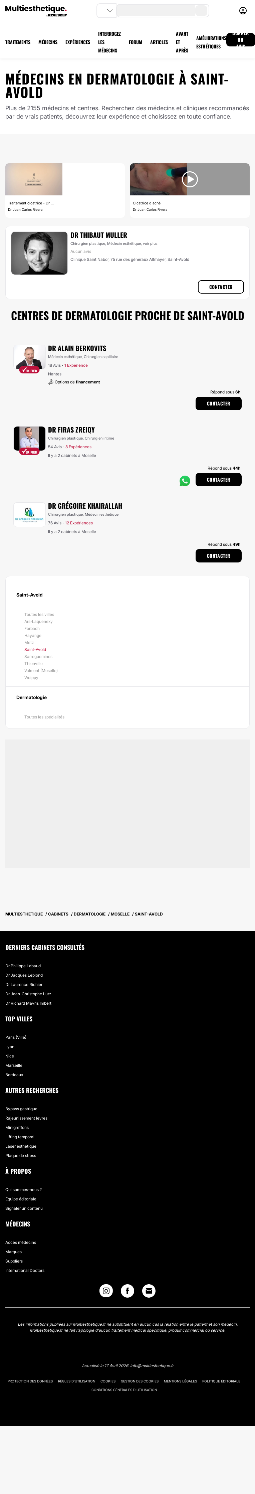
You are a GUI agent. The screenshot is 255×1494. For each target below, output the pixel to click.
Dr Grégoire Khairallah (85, 506)
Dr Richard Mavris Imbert (28, 1003)
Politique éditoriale (221, 1381)
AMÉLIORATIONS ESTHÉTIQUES (211, 42)
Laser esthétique (20, 1146)
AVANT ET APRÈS (182, 42)
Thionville (33, 663)
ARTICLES (159, 41)
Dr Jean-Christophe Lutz (28, 993)
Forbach (32, 628)
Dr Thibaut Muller (98, 235)
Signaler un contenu (24, 1208)
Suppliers (14, 1261)
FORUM (135, 41)
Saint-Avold (35, 649)
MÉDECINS (47, 41)
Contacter (221, 286)
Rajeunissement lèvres (26, 1118)
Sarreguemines (38, 656)
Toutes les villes (39, 614)
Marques (13, 1251)
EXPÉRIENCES (77, 41)
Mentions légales (180, 1381)
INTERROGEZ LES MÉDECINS (109, 42)
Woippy (31, 677)
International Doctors (24, 1270)
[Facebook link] (127, 1292)
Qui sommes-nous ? (23, 1189)
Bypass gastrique (21, 1108)
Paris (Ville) (15, 1037)
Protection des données (30, 1381)
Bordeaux (14, 1074)
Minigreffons (17, 1127)
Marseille (13, 1065)
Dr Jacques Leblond (24, 975)
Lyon (9, 1046)
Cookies (107, 1381)
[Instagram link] (106, 1292)
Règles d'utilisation (76, 1381)
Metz (29, 642)
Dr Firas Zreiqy (71, 430)
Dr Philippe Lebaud (23, 965)
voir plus (150, 243)
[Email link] (149, 1291)
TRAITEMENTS (17, 41)
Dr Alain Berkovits (77, 348)
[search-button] (201, 10)
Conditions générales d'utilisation (124, 1390)
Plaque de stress (20, 1155)
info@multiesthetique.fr (152, 1365)
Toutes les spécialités (44, 716)
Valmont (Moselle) (41, 670)
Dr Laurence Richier (23, 984)
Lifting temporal (19, 1136)
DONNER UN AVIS (240, 39)
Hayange (32, 635)
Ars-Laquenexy (38, 621)
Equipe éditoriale (20, 1198)
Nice (9, 1055)
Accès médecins (20, 1242)
